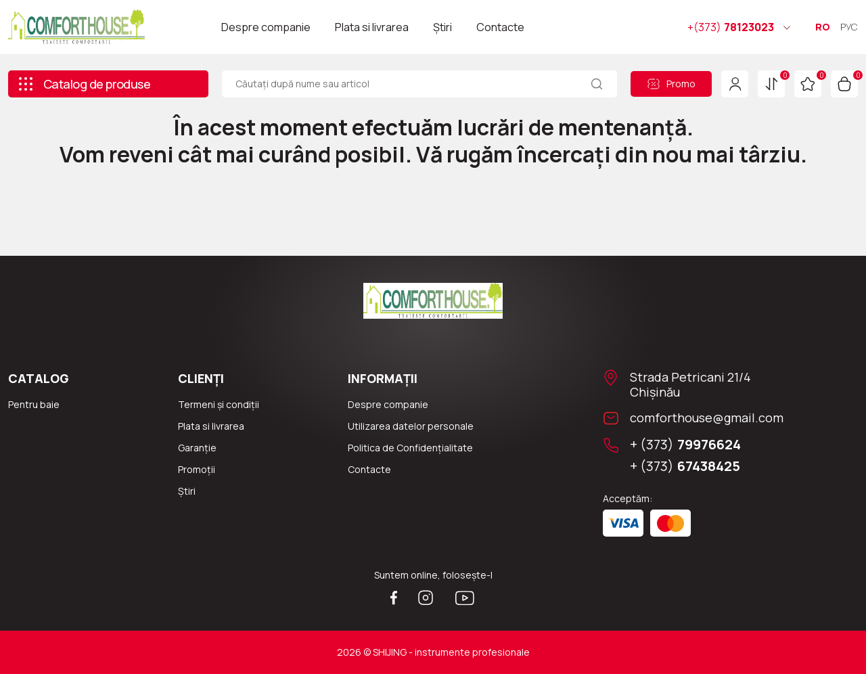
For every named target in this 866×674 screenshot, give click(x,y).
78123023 (730, 27)
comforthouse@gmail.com (706, 417)
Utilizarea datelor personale (411, 426)
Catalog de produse (84, 84)
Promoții (196, 469)
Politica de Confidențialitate (410, 447)
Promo (671, 83)
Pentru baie (34, 404)
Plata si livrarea (372, 27)
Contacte (500, 27)
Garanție (197, 447)
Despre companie (266, 27)
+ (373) (685, 444)
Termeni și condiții (218, 404)
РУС (849, 26)
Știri (442, 27)
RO (822, 26)
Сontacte (369, 469)
